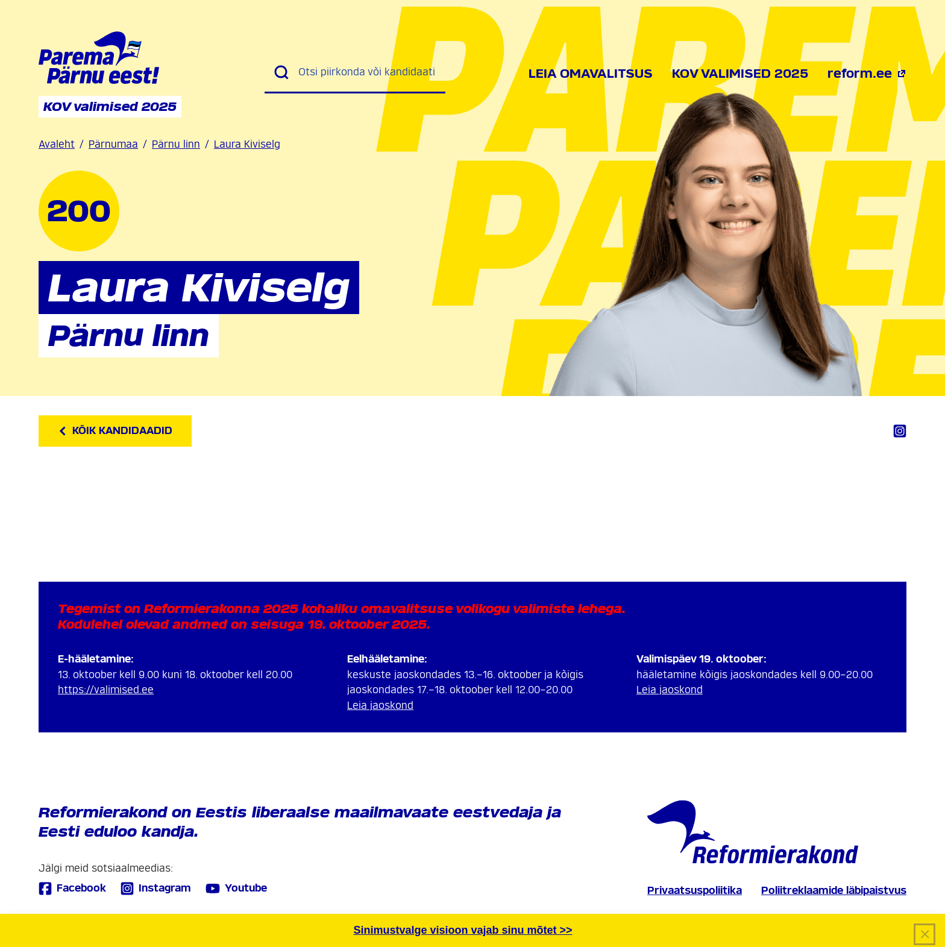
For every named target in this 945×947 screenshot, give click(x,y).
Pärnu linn (176, 144)
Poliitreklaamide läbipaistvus (833, 890)
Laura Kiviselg (247, 144)
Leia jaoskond (380, 705)
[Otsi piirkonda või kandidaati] (367, 72)
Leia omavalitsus (591, 73)
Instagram (156, 888)
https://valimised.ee (106, 690)
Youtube (236, 888)
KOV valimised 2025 (740, 73)
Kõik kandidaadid (115, 430)
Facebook (72, 888)
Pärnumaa (113, 144)
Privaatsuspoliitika (694, 890)
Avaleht (57, 144)
